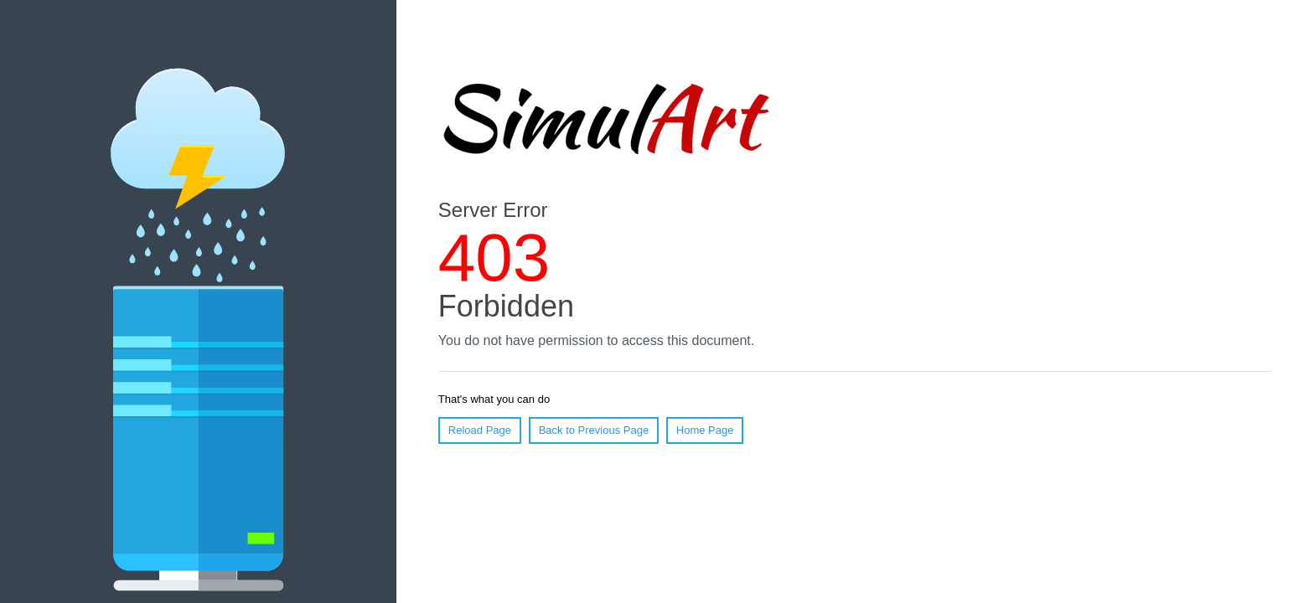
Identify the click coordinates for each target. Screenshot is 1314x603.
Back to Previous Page (594, 430)
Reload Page (479, 430)
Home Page (705, 430)
